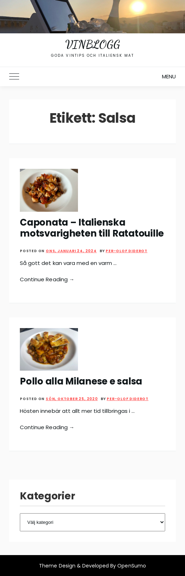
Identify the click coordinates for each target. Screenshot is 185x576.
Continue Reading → (47, 279)
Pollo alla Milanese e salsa (81, 381)
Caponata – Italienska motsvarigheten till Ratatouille (92, 228)
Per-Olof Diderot (126, 251)
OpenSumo (131, 565)
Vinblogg (92, 44)
